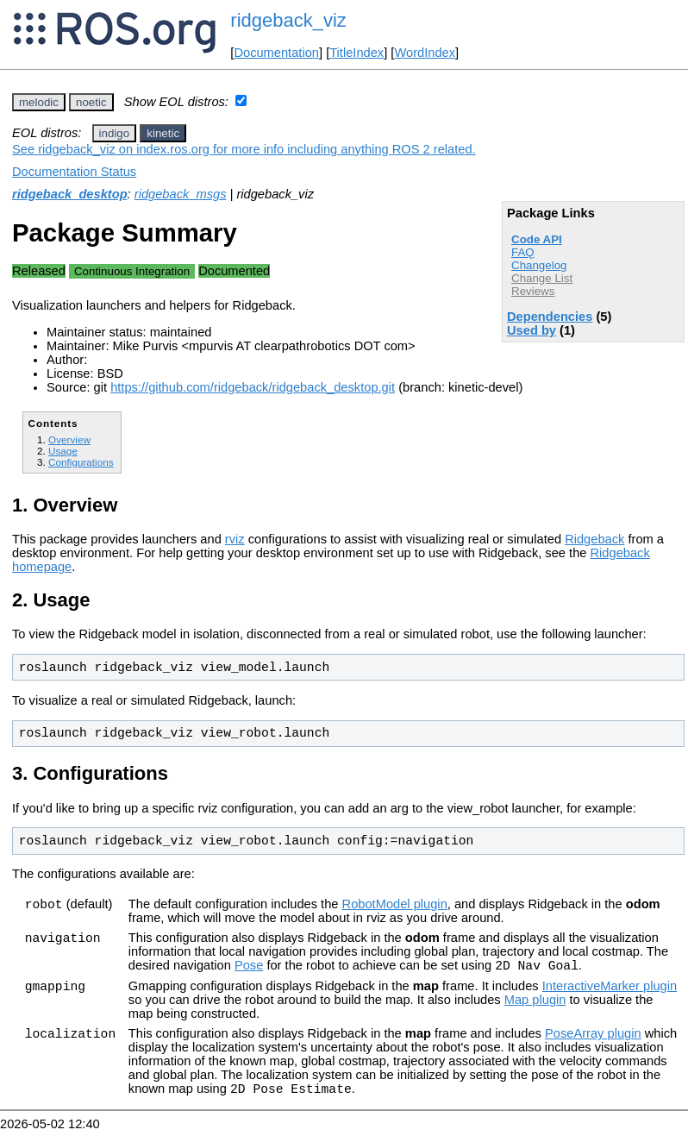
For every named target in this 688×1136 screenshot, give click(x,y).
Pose (249, 968)
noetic (91, 102)
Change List (541, 278)
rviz (235, 539)
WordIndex (424, 53)
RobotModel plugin (394, 904)
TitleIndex (356, 53)
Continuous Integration (132, 271)
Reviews (532, 291)
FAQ (523, 252)
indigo (114, 133)
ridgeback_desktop (70, 194)
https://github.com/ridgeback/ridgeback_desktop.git (252, 387)
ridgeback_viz (288, 20)
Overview (69, 439)
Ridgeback (594, 539)
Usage (63, 450)
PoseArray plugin (593, 1036)
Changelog (538, 265)
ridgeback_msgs (180, 194)
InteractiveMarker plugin (609, 988)
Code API (536, 239)
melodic (39, 102)
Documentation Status (74, 172)
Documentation (276, 53)
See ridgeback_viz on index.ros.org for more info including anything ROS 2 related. (244, 149)
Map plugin (535, 1002)
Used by (531, 330)
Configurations (81, 462)
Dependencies (549, 316)
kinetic (163, 133)
